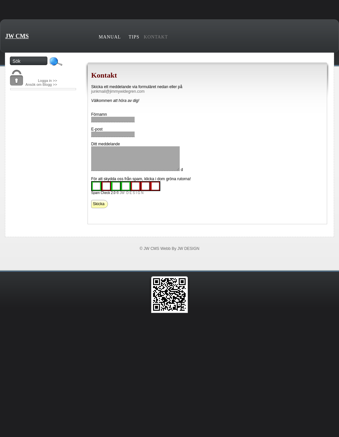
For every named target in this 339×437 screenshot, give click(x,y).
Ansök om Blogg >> (41, 84)
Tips (134, 37)
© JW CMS (149, 248)
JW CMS (17, 36)
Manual (110, 37)
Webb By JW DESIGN (179, 248)
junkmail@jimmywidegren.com (117, 91)
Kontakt (156, 37)
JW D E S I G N (131, 193)
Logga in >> (47, 81)
